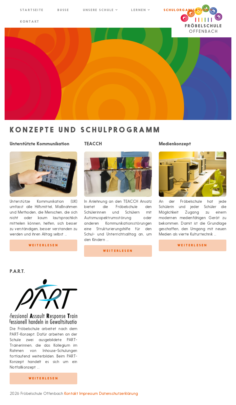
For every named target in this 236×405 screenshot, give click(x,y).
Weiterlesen (44, 245)
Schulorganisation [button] (188, 10)
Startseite (32, 10)
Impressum (88, 394)
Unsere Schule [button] (100, 10)
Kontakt (29, 21)
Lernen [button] (140, 10)
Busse (63, 10)
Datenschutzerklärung (118, 394)
